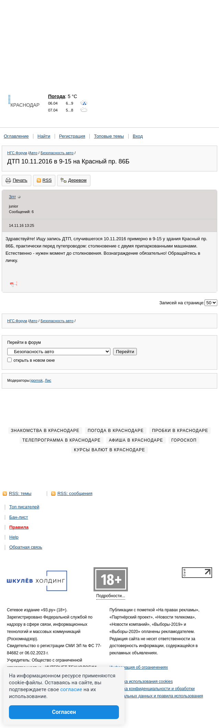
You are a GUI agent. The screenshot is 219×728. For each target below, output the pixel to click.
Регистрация (72, 136)
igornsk (37, 380)
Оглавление (16, 136)
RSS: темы (20, 493)
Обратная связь (25, 547)
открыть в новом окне (31, 360)
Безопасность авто (57, 153)
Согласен (64, 712)
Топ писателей (24, 506)
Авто (33, 153)
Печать (17, 180)
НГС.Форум (17, 153)
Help (14, 537)
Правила (19, 527)
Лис (48, 380)
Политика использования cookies (141, 681)
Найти (43, 136)
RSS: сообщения (74, 493)
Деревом (73, 180)
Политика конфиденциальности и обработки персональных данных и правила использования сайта (156, 696)
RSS (44, 180)
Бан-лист (18, 517)
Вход (138, 136)
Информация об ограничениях (139, 667)
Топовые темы (109, 136)
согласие (71, 689)
